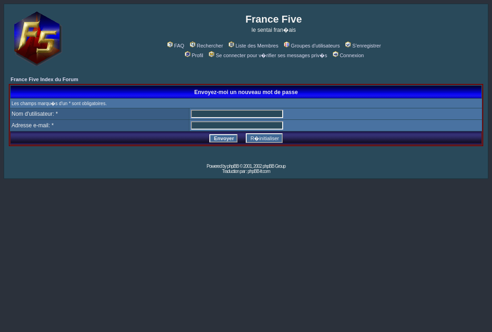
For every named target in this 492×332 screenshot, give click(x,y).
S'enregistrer (363, 45)
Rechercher (206, 45)
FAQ (175, 45)
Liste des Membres (254, 45)
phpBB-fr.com (259, 171)
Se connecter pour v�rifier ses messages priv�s (268, 55)
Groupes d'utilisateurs (312, 45)
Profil (194, 55)
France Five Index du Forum (44, 79)
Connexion (348, 55)
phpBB (233, 166)
